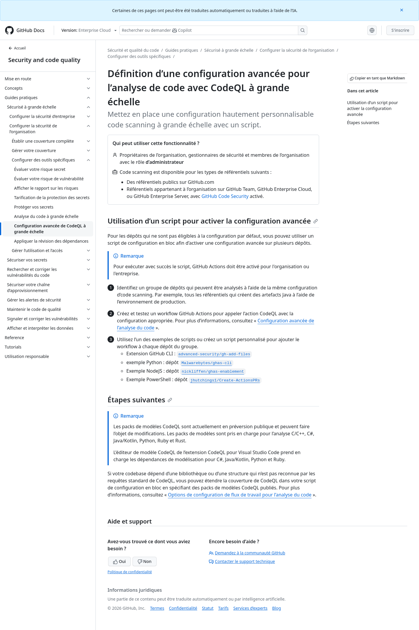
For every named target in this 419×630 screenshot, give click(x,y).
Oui (119, 561)
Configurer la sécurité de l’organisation (297, 50)
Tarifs (223, 608)
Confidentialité (183, 608)
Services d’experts (250, 608)
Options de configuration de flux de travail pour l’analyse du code (239, 494)
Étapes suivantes (140, 399)
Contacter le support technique (242, 561)
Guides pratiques (181, 50)
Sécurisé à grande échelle (228, 50)
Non (145, 561)
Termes (157, 608)
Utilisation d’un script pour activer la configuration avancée (213, 221)
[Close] (402, 9)
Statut (207, 608)
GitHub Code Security (225, 196)
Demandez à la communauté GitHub (247, 553)
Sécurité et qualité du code (133, 50)
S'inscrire (400, 30)
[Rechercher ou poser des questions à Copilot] (213, 30)
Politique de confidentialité (130, 571)
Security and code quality (44, 60)
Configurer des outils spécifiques (139, 56)
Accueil (17, 48)
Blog (276, 608)
